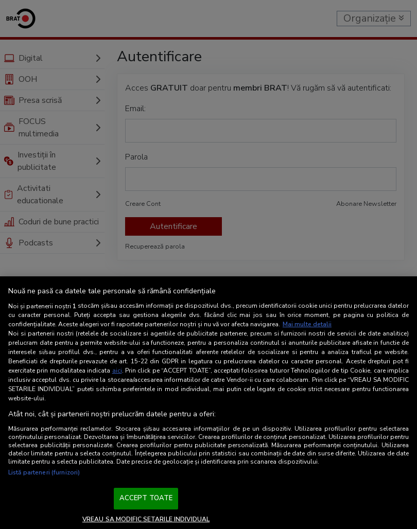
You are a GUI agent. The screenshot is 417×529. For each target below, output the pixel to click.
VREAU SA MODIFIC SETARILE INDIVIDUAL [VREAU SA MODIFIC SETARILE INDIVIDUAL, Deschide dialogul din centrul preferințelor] (146, 519)
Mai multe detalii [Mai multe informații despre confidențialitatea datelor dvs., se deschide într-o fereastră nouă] (307, 324)
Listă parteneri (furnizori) (44, 472)
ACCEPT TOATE (146, 498)
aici (117, 370)
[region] (208, 402)
